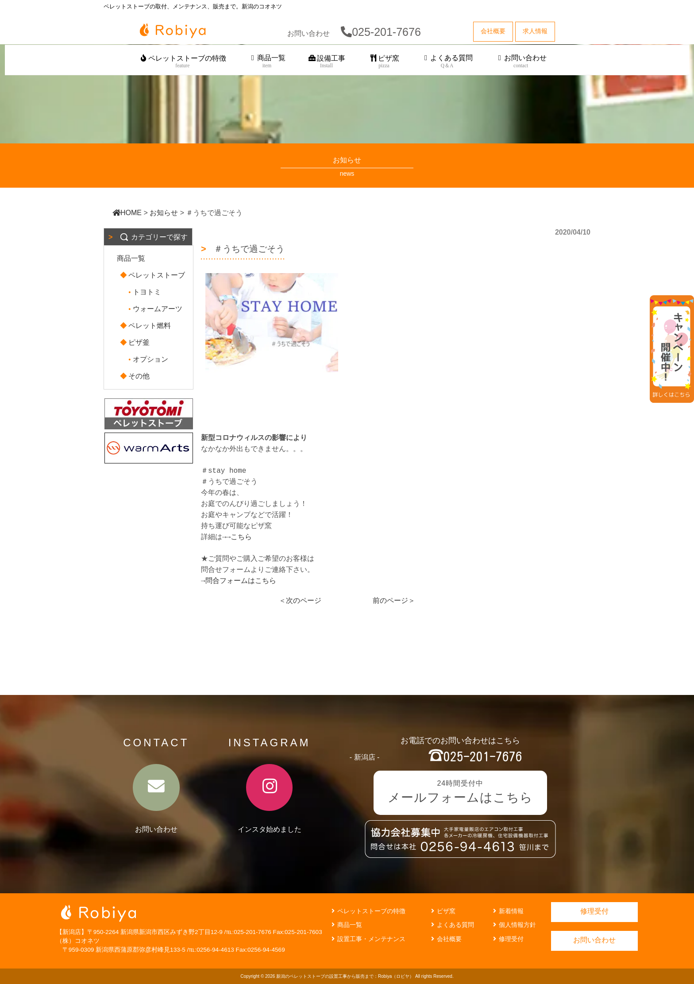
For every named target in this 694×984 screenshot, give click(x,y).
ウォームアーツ (154, 309)
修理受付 (507, 938)
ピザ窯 (384, 61)
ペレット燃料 (146, 325)
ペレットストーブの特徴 (182, 61)
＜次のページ (300, 600)
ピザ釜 (135, 342)
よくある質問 (447, 61)
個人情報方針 (513, 924)
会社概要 (445, 938)
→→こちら (237, 537)
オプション (147, 359)
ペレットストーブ (153, 275)
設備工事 (326, 61)
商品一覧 (267, 61)
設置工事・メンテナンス (367, 938)
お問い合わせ (521, 61)
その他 (135, 376)
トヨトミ (143, 292)
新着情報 (507, 911)
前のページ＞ (394, 600)
